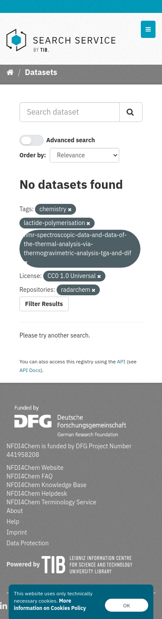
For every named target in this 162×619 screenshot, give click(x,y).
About (14, 511)
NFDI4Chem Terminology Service (51, 502)
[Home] (10, 72)
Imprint (16, 532)
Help (12, 521)
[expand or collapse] (148, 29)
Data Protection (27, 543)
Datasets (41, 72)
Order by (31, 155)
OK (126, 605)
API (121, 361)
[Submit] (131, 112)
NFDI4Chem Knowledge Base (46, 485)
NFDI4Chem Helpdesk (36, 493)
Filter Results (44, 304)
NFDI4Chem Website (35, 468)
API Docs (30, 370)
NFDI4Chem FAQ (29, 476)
